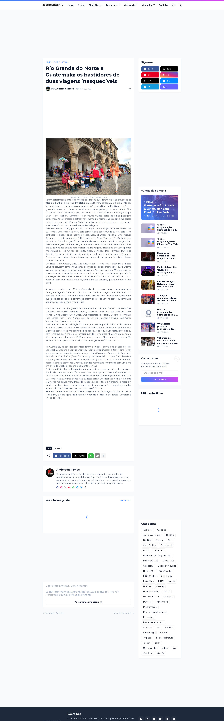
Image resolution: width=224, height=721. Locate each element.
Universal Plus (150, 648)
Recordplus (148, 617)
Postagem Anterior (54, 613)
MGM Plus (148, 581)
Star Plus (169, 627)
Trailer (157, 643)
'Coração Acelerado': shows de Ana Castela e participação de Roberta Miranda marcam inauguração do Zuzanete (167, 298)
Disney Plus (168, 560)
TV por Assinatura (164, 638)
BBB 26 (170, 535)
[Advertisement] (112, 34)
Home (70, 5)
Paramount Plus (151, 596)
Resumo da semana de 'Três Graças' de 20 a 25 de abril (167, 256)
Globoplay (148, 566)
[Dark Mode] (173, 5)
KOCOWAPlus (165, 571)
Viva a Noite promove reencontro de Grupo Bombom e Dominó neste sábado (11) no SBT (167, 326)
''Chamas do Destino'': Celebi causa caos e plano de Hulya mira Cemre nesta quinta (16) (167, 341)
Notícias (147, 586)
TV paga (147, 638)
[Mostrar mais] (103, 455)
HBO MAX (148, 571)
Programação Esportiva (155, 612)
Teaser (146, 643)
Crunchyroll (166, 545)
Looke (169, 576)
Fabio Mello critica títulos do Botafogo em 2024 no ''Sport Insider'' (167, 270)
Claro (170, 540)
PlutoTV (147, 602)
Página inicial (52, 62)
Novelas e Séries (151, 591)
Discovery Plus (150, 560)
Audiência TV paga (152, 535)
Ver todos (124, 500)
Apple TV (147, 530)
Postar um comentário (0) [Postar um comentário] (88, 602)
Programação (150, 607)
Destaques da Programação (157, 555)
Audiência (161, 530)
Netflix (172, 581)
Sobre (81, 5)
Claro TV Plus (149, 545)
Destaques (112, 5)
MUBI (161, 581)
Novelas (64, 62)
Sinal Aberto (95, 5)
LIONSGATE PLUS (152, 576)
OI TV (167, 591)
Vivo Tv (160, 653)
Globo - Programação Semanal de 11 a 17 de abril (167, 227)
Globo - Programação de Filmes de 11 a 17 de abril (167, 241)
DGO (145, 550)
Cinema (159, 540)
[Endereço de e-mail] (159, 372)
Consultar (147, 5)
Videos (165, 648)
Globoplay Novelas (167, 566)
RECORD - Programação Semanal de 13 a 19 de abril (167, 312)
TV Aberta (163, 632)
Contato (163, 5)
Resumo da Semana (153, 622)
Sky (158, 627)
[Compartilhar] (128, 88)
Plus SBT (168, 596)
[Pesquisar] (178, 5)
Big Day (147, 540)
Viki (174, 648)
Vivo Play (147, 653)
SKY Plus (147, 627)
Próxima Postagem (122, 613)
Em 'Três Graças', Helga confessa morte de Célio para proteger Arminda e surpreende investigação (166, 284)
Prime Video (162, 602)
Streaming (148, 632)
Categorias (130, 5)
